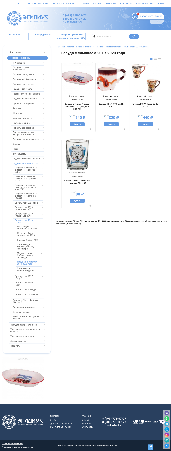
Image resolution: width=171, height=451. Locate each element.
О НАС (53, 420)
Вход (161, 3)
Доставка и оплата (37, 3)
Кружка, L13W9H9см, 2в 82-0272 (145, 105)
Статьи (97, 3)
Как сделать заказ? (64, 3)
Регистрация (144, 3)
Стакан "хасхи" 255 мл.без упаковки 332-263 (77, 181)
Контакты (126, 3)
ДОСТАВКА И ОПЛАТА (61, 423)
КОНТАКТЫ (87, 427)
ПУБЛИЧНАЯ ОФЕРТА (12, 443)
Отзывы (84, 3)
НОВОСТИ (87, 423)
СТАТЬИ (86, 420)
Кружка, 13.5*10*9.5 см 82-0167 (111, 105)
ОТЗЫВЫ (86, 416)
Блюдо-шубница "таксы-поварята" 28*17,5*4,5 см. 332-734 (77, 106)
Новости (111, 3)
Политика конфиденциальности (17, 447)
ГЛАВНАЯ (54, 416)
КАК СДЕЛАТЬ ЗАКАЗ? (61, 427)
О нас (19, 3)
